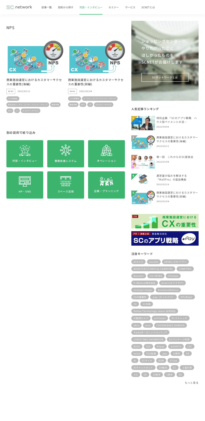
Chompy (173, 275)
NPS (10, 110)
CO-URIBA (156, 275)
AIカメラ (138, 261)
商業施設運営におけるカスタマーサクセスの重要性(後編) (177, 139)
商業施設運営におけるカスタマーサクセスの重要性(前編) (177, 194)
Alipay (161, 346)
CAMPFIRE (185, 268)
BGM (161, 360)
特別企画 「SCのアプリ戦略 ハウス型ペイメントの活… (176, 120)
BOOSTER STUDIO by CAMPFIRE (153, 268)
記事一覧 (46, 7)
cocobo (154, 261)
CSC (189, 346)
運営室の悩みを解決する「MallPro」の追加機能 (171, 177)
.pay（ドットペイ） (163, 297)
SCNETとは (148, 7)
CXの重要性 (13, 98)
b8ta (136, 325)
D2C (148, 346)
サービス (130, 7)
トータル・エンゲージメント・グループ (100, 98)
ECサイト (147, 360)
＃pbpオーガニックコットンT (150, 332)
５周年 (176, 353)
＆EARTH (176, 346)
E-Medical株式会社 (145, 283)
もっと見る (192, 383)
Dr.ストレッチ (179, 318)
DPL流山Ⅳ (186, 297)
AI (135, 360)
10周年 (157, 374)
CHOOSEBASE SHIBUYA (170, 325)
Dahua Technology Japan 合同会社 (155, 311)
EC (174, 367)
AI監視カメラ (141, 318)
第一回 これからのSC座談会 (174, 157)
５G (136, 374)
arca (148, 325)
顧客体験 (55, 104)
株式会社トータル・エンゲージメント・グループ (28, 104)
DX (145, 374)
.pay (164, 353)
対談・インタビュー (90, 7)
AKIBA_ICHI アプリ (175, 261)
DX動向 (163, 367)
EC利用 (147, 304)
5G (180, 374)
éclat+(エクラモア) (172, 283)
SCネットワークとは (165, 77)
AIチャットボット (143, 367)
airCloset (160, 318)
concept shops (143, 290)
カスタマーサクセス (30, 110)
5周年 (169, 374)
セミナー (114, 7)
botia (137, 353)
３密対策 (187, 367)
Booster (139, 275)
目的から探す (65, 7)
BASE (137, 346)
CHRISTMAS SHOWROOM (148, 339)
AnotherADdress (168, 290)
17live (173, 360)
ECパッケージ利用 (179, 339)
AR (187, 353)
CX (17, 110)
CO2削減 (151, 353)
